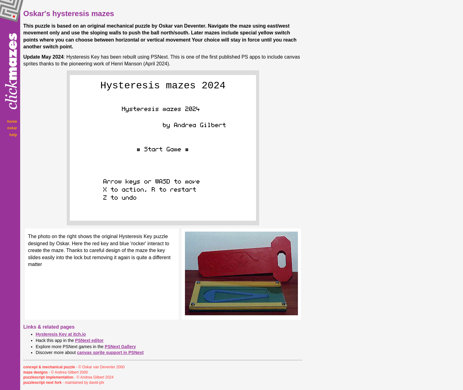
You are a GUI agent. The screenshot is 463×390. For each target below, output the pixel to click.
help (13, 135)
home (12, 121)
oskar (12, 128)
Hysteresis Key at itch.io (61, 334)
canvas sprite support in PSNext (110, 352)
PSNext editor (89, 340)
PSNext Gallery (120, 346)
